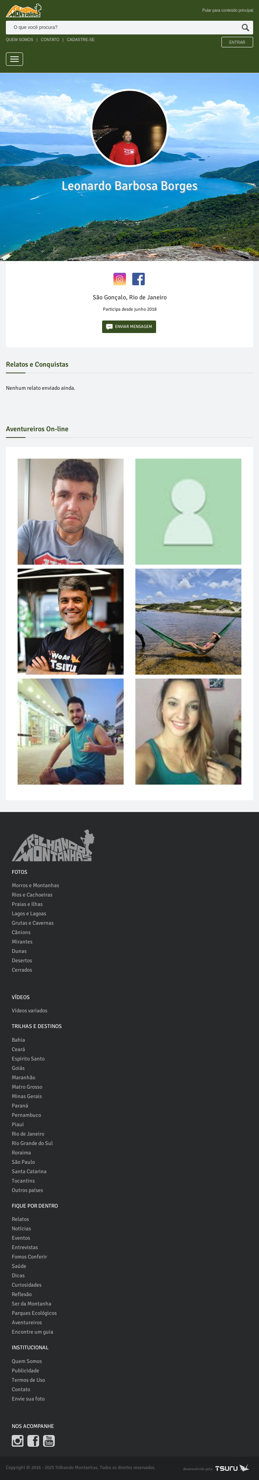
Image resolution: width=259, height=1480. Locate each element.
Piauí (18, 1124)
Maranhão (23, 1077)
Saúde (19, 1266)
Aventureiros (27, 1322)
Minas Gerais (27, 1096)
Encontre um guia (32, 1332)
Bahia (18, 1040)
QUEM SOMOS (19, 40)
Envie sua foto (28, 1398)
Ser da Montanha (31, 1303)
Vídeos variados (29, 1010)
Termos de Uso (28, 1380)
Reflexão (22, 1294)
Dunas (19, 951)
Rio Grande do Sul (32, 1143)
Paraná (20, 1105)
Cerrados (22, 970)
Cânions (21, 932)
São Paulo (23, 1162)
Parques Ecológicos (34, 1313)
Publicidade (25, 1370)
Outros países (27, 1190)
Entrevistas (25, 1247)
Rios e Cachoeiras (32, 894)
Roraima (21, 1152)
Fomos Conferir (29, 1256)
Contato (21, 1389)
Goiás (18, 1068)
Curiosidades (26, 1285)
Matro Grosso (27, 1087)
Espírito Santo (28, 1058)
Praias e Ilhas (27, 904)
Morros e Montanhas (35, 885)
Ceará (18, 1049)
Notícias (21, 1228)
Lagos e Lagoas (29, 913)
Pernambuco (26, 1115)
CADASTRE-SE (81, 40)
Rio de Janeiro (28, 1134)
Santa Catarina (29, 1171)
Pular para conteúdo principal (227, 10)
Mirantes (22, 941)
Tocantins (23, 1181)
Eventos (21, 1238)
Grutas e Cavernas (33, 923)
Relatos (20, 1219)
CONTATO (50, 40)
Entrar (237, 42)
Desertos (22, 960)
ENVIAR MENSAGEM (129, 327)
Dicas (18, 1275)
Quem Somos (27, 1361)
